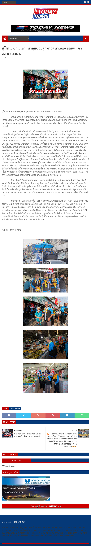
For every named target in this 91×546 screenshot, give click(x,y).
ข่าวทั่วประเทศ (15, 408)
